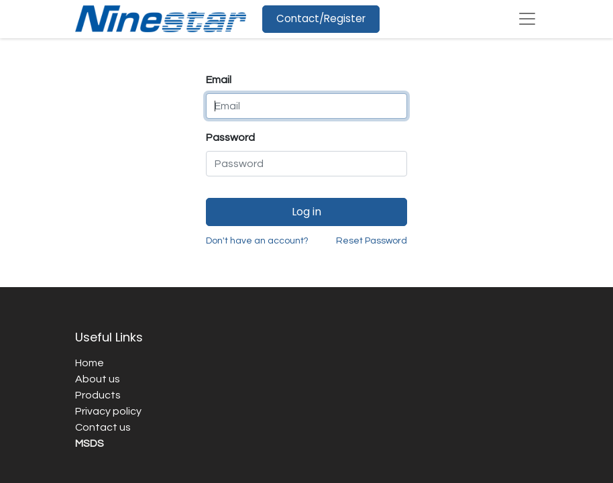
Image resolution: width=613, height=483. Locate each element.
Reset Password (371, 241)
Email (218, 79)
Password (230, 137)
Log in (306, 211)
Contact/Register (321, 18)
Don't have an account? (257, 241)
